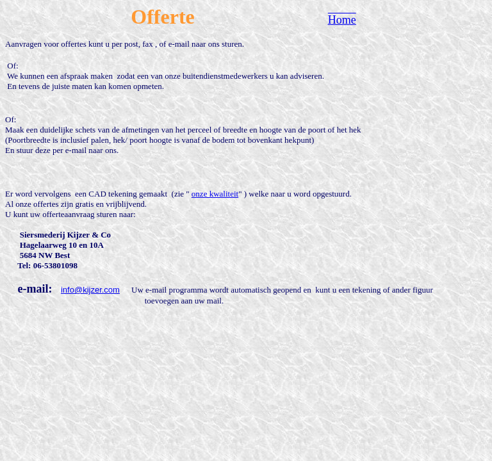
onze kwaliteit (215, 193)
